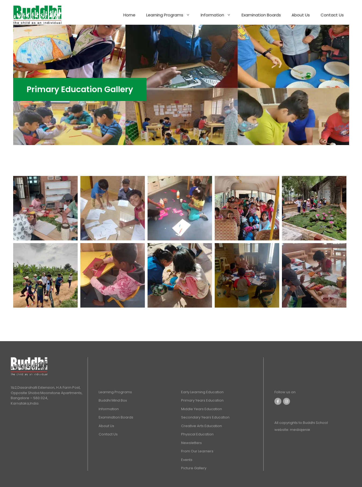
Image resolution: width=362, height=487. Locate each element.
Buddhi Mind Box (113, 400)
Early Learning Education (202, 392)
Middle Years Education (201, 409)
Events (186, 459)
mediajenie (299, 429)
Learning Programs (170, 15)
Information (218, 15)
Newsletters (191, 442)
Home (129, 15)
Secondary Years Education (205, 417)
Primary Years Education (202, 400)
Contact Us (332, 15)
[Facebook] (277, 401)
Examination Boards (261, 15)
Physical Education (197, 434)
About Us (301, 15)
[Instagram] (286, 401)
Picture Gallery (193, 468)
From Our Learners (197, 451)
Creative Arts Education (201, 425)
